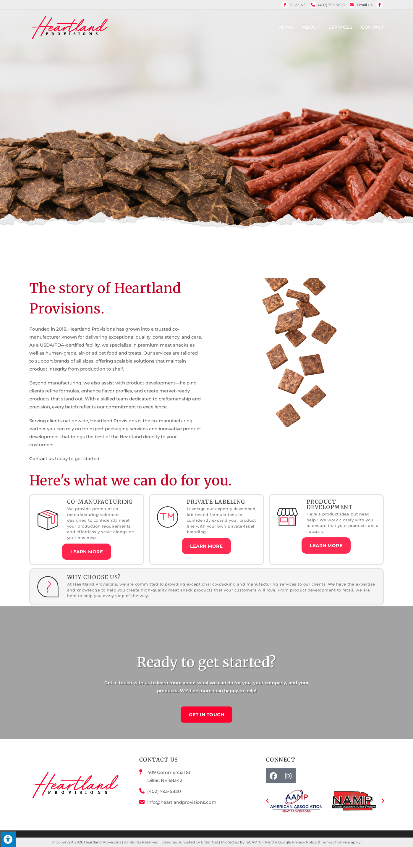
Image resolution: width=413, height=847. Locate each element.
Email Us (364, 5)
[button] (267, 801)
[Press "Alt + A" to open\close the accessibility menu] (8, 839)
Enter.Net (209, 842)
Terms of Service (335, 842)
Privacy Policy (304, 842)
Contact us (41, 438)
